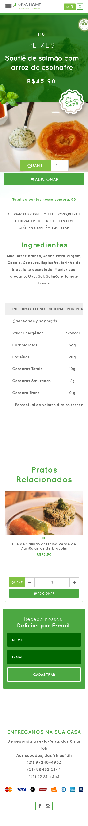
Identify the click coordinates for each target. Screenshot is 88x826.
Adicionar (44, 179)
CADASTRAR (44, 674)
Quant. (35, 165)
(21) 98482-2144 (44, 769)
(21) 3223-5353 (44, 776)
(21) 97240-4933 (44, 762)
